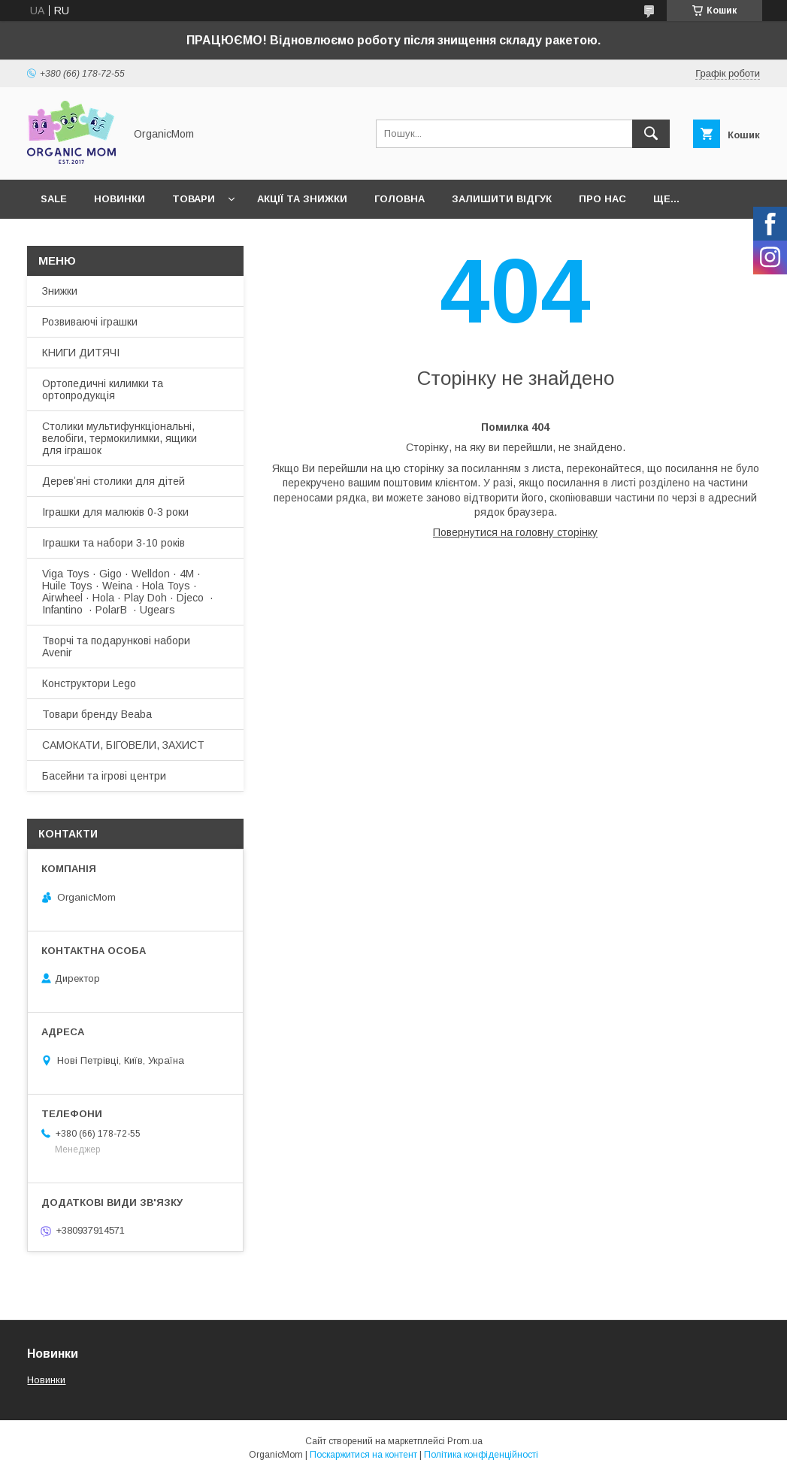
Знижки (59, 291)
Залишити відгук (502, 198)
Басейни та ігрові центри (104, 776)
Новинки (119, 198)
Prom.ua (465, 1441)
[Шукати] (651, 134)
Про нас (602, 198)
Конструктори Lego (89, 683)
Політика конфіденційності (481, 1454)
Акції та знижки (302, 198)
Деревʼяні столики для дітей (113, 481)
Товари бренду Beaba (97, 714)
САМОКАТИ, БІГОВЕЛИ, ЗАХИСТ (123, 745)
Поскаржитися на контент (363, 1454)
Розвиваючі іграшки (90, 322)
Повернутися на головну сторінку (515, 532)
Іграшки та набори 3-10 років (113, 543)
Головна (399, 198)
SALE (54, 198)
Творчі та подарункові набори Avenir (116, 647)
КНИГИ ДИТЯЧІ (81, 353)
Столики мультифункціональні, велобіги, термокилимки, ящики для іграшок (119, 438)
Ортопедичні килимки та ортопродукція (102, 389)
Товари (193, 198)
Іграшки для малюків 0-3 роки (115, 512)
